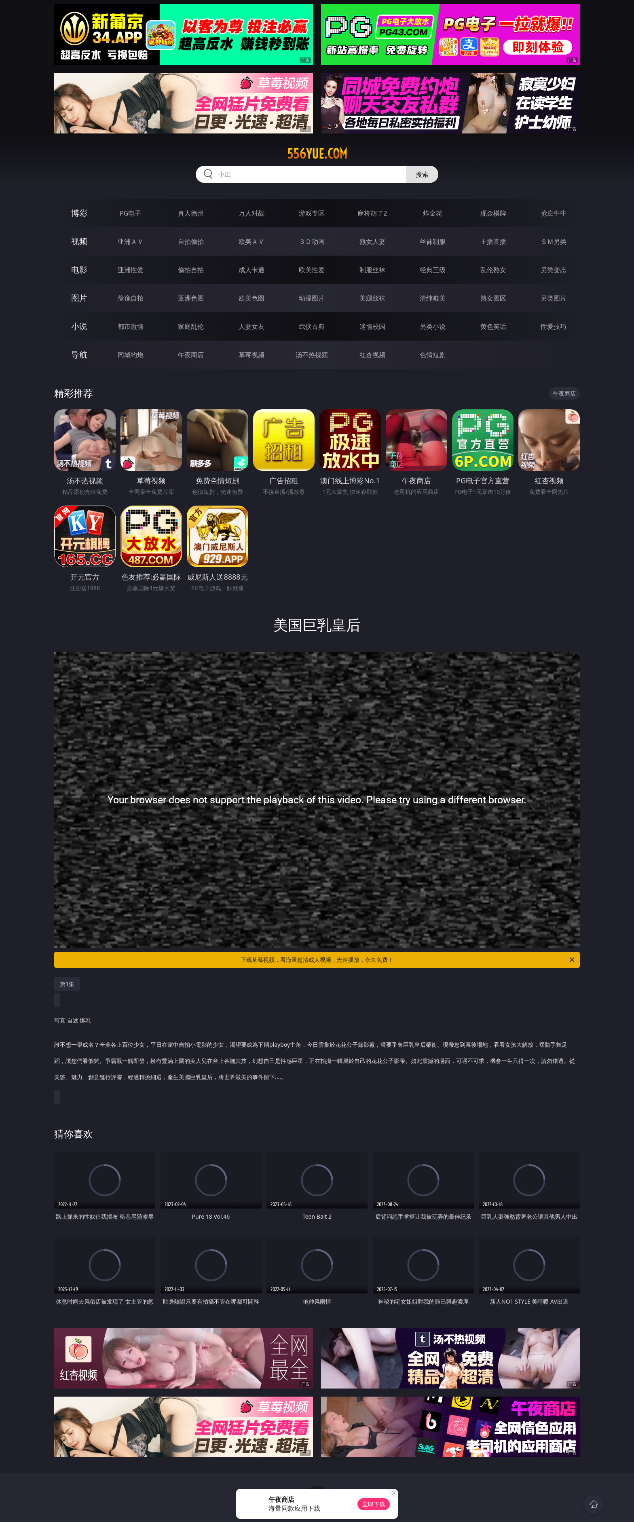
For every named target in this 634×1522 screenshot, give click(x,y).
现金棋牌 (493, 213)
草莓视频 (251, 354)
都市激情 (131, 326)
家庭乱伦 (191, 326)
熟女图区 (493, 298)
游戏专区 (312, 213)
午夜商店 (191, 354)
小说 (79, 326)
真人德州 (191, 213)
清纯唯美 (433, 298)
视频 (79, 241)
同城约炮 (131, 354)
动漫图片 (312, 298)
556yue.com (317, 154)
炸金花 (432, 213)
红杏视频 (372, 354)
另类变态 (553, 269)
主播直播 (493, 241)
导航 (79, 354)
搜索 (422, 174)
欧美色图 (251, 298)
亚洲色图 (191, 298)
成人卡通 (251, 269)
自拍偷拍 (191, 241)
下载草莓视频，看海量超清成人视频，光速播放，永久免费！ (408, 960)
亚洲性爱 (131, 269)
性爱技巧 (553, 326)
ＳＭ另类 (553, 241)
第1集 (67, 984)
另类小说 (433, 326)
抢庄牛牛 (553, 213)
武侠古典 (312, 326)
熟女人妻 (372, 241)
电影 (79, 269)
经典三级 (433, 269)
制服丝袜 (372, 269)
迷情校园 (372, 326)
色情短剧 (433, 354)
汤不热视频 (312, 354)
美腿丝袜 (372, 298)
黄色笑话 (493, 326)
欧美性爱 (312, 269)
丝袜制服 (433, 241)
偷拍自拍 (191, 269)
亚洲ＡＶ (131, 241)
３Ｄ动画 (312, 241)
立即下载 (373, 1504)
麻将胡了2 (372, 213)
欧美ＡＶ (251, 241)
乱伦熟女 (493, 269)
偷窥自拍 (131, 298)
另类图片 (553, 298)
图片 (79, 297)
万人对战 (251, 213)
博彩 (79, 212)
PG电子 (130, 213)
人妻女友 (251, 326)
